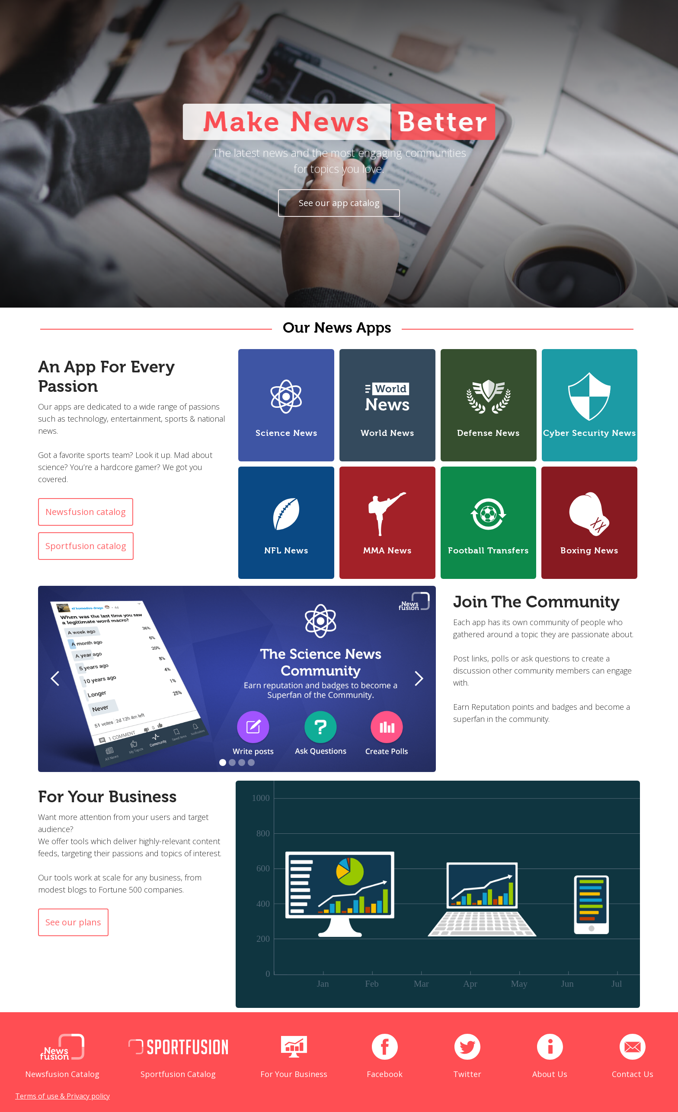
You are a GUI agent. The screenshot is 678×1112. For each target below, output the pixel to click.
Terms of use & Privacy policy (62, 1096)
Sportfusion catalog (85, 546)
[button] (55, 679)
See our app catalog (339, 203)
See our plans (73, 922)
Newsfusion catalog (85, 512)
